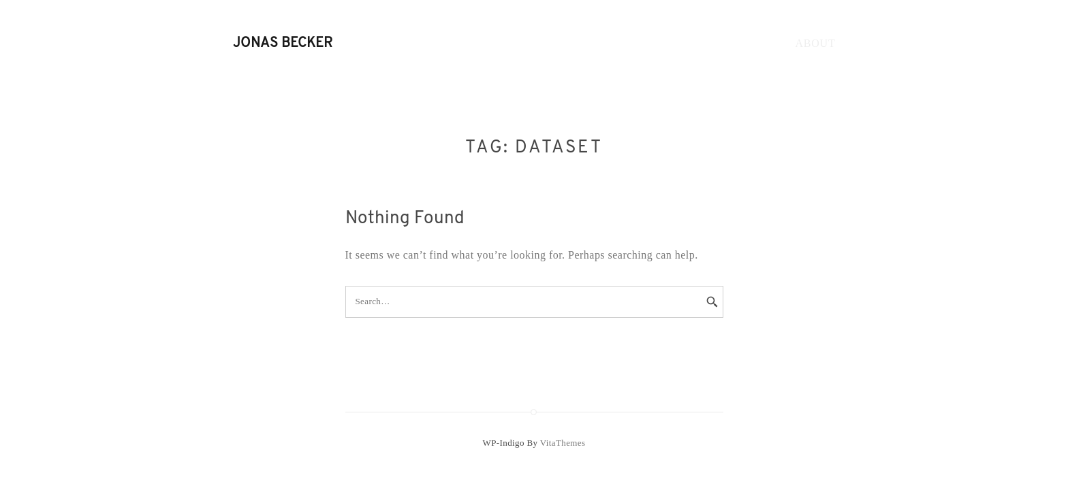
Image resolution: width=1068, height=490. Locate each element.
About (815, 43)
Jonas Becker (282, 43)
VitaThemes (563, 443)
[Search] (702, 302)
